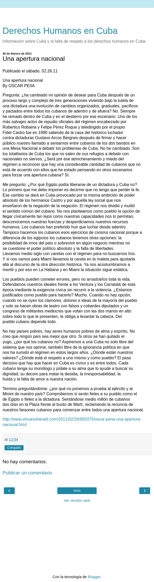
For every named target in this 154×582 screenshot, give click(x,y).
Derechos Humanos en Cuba (60, 31)
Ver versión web (77, 500)
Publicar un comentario (27, 472)
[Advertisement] (77, 14)
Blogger (94, 577)
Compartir (14, 448)
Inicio (77, 491)
